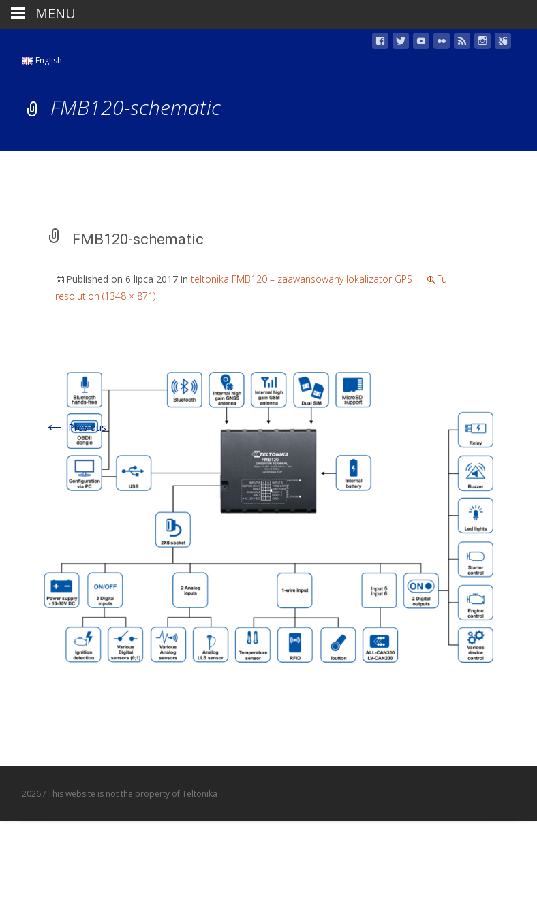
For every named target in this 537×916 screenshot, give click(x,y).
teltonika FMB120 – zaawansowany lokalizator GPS (301, 278)
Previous (75, 427)
